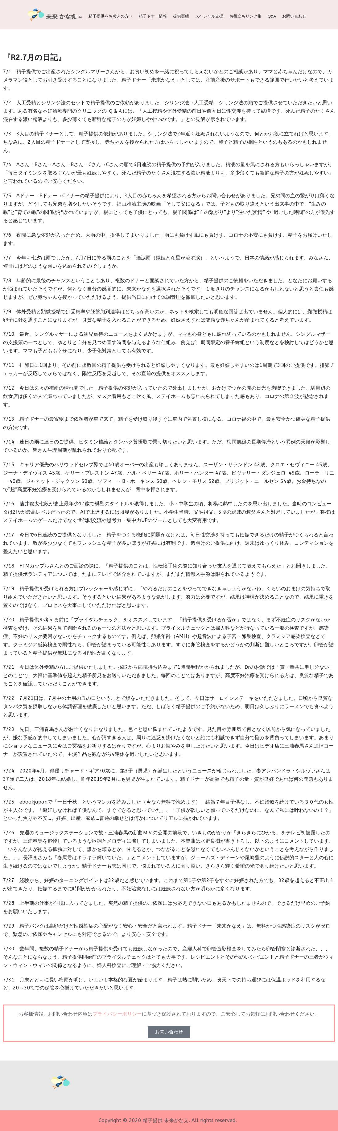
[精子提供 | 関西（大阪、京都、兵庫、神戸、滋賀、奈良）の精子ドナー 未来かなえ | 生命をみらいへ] (53, 15)
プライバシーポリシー (117, 1014)
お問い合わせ (294, 16)
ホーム (76, 16)
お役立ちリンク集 (245, 16)
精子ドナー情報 (153, 16)
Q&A (272, 16)
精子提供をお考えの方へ (111, 16)
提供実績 (181, 16)
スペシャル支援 (209, 16)
